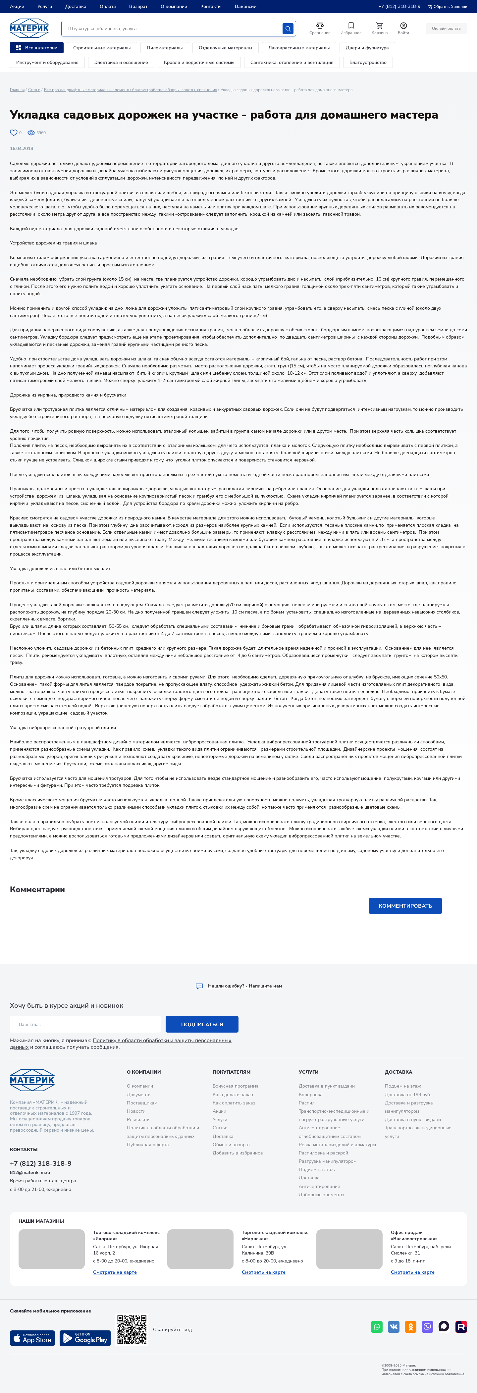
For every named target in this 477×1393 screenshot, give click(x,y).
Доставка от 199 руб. (408, 1095)
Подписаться (202, 1024)
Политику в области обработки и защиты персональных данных (121, 1043)
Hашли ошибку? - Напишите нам (238, 986)
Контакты (211, 6)
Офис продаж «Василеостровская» (414, 1235)
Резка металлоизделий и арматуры (337, 1145)
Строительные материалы (102, 48)
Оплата (108, 6)
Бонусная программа (236, 1086)
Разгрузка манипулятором (327, 1161)
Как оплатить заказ (234, 1103)
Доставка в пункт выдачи (327, 1086)
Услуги (44, 6)
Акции (17, 6)
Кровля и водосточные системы (199, 62)
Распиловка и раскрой (323, 1153)
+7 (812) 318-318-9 (399, 6)
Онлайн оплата (446, 28)
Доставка (75, 6)
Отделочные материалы (225, 48)
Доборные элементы (321, 1195)
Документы (139, 1095)
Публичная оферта (148, 1145)
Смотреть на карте (115, 1272)
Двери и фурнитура (367, 48)
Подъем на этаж (317, 1169)
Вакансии (245, 6)
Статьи (34, 89)
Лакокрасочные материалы (299, 48)
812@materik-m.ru (30, 1172)
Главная (17, 89)
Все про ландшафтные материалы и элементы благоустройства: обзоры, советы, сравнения (130, 89)
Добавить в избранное (238, 1153)
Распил (307, 1103)
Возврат (138, 6)
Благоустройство (368, 62)
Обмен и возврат (231, 1145)
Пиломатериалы (165, 48)
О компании (174, 6)
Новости (136, 1111)
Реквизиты (138, 1119)
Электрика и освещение (121, 62)
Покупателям (231, 1072)
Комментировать (405, 906)
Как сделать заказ (233, 1095)
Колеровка (311, 1095)
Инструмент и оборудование (47, 62)
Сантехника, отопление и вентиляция (292, 62)
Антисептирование (319, 1186)
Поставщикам (142, 1103)
